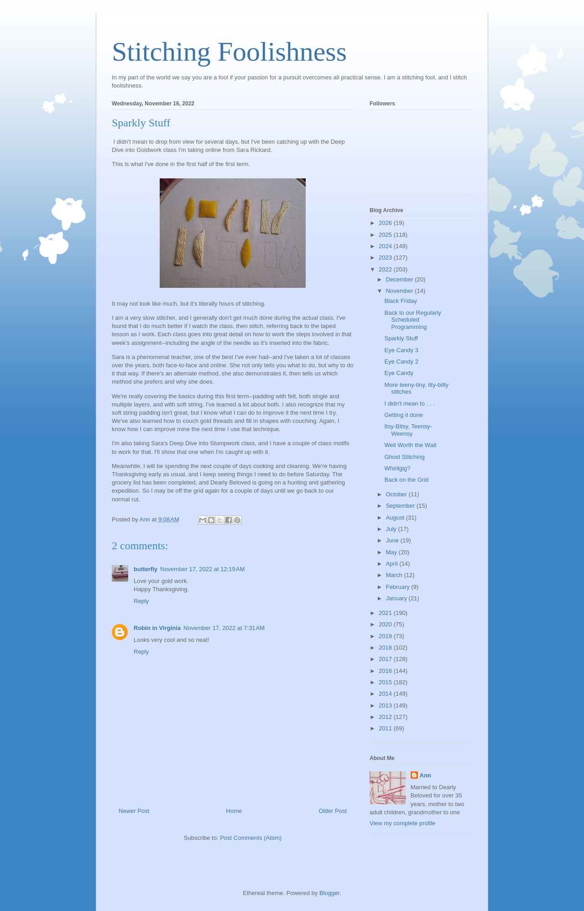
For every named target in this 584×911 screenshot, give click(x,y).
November (400, 290)
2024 (386, 246)
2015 (386, 682)
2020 (386, 624)
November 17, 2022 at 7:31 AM (224, 628)
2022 (386, 269)
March (395, 575)
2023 (386, 257)
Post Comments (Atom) (251, 837)
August (396, 517)
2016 (386, 670)
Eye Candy (398, 373)
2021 (386, 612)
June (393, 540)
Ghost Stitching (404, 456)
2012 (386, 716)
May (392, 552)
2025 (386, 234)
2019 (386, 636)
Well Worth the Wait (410, 445)
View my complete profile (402, 823)
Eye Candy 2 (401, 361)
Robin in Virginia (157, 628)
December (400, 279)
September (401, 505)
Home (234, 810)
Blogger (329, 893)
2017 (386, 659)
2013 (386, 705)
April (393, 563)
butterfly (145, 569)
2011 (386, 728)
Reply (141, 601)
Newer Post (134, 810)
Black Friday (400, 300)
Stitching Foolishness (229, 51)
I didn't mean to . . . (409, 403)
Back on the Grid (406, 479)
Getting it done (403, 414)
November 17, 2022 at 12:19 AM (202, 569)
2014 (386, 693)
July (392, 529)
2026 (386, 222)
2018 (386, 647)
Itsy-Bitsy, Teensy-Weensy (408, 430)
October (397, 494)
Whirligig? (397, 468)
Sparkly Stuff (400, 338)
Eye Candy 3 (401, 350)
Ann (425, 775)
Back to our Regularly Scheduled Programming (412, 319)
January (397, 598)
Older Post (333, 810)
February (399, 586)
